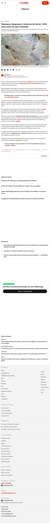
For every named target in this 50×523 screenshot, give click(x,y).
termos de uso (4, 509)
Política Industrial (5, 461)
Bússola (3, 443)
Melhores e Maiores (6, 470)
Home (2, 21)
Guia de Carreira (5, 415)
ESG (2, 386)
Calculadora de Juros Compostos (9, 426)
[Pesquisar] (5, 3)
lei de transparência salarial (8, 516)
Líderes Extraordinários (7, 456)
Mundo (42, 371)
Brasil (2, 378)
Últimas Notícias (5, 373)
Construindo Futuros (6, 446)
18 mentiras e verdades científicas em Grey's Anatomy (19, 251)
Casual (42, 374)
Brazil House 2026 (5, 438)
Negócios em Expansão (6, 475)
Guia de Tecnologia (5, 410)
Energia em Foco (5, 448)
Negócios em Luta (5, 459)
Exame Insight (4, 388)
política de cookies (6, 511)
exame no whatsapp (8, 284)
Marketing (43, 377)
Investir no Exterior (6, 451)
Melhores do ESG (5, 472)
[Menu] (2, 3)
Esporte (43, 379)
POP (42, 392)
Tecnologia (43, 384)
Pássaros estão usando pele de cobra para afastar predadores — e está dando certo (26, 255)
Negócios (3, 396)
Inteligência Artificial (6, 391)
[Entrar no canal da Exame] (25, 291)
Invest (2, 394)
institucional (4, 506)
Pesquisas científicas (41, 149)
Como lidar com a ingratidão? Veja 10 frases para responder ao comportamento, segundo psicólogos (26, 246)
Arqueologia (20, 149)
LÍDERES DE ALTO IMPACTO (8, 375)
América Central (29, 149)
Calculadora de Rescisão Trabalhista (10, 424)
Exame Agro (44, 382)
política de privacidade (7, 513)
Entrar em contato (6, 483)
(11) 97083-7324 (8, 500)
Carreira (3, 381)
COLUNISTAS (4, 399)
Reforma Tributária (6, 454)
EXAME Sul (3, 441)
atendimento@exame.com (8, 493)
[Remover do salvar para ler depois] (19, 70)
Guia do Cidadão (5, 408)
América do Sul (5, 151)
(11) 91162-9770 (8, 485)
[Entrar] (45, 3)
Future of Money (45, 387)
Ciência (25, 9)
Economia (3, 383)
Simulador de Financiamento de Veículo (10, 429)
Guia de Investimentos (6, 413)
